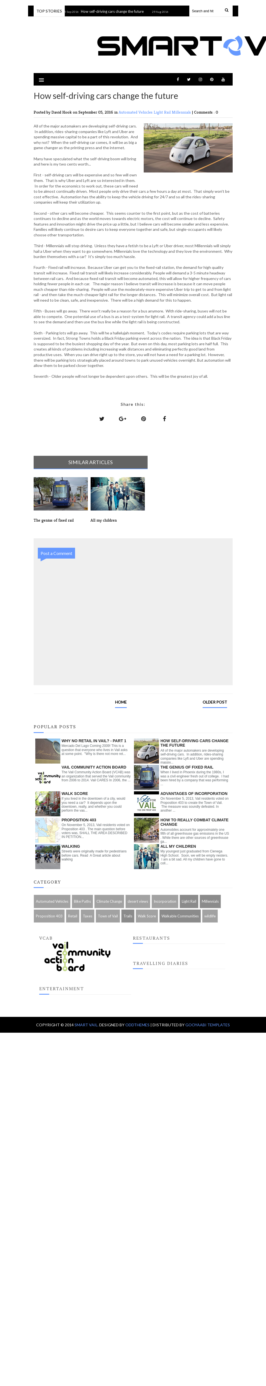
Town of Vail (108, 916)
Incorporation (165, 901)
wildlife (210, 916)
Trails (127, 916)
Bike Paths (82, 901)
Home (121, 702)
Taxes (87, 916)
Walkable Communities (180, 916)
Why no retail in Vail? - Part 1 (94, 741)
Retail (72, 916)
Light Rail (163, 112)
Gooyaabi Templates (207, 1024)
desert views (138, 901)
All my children (178, 846)
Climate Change (109, 901)
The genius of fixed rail (186, 767)
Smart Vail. (86, 1024)
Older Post (215, 702)
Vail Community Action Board (94, 767)
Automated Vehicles (136, 112)
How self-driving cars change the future (116, 11)
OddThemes (137, 1024)
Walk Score (75, 793)
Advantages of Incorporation (193, 793)
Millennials (182, 112)
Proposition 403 (79, 820)
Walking (71, 846)
